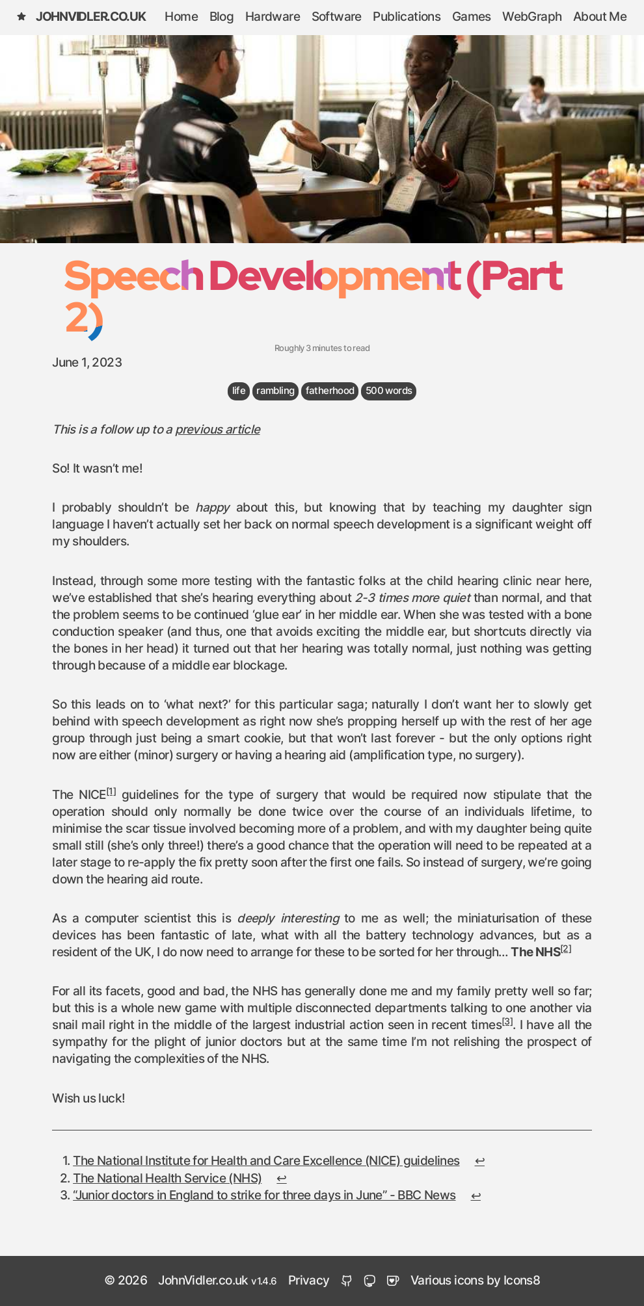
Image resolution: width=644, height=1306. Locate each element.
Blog (221, 17)
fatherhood (330, 391)
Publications (406, 17)
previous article (217, 430)
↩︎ (480, 1161)
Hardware (272, 17)
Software (337, 17)
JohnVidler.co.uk (80, 17)
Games (471, 17)
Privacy (309, 1281)
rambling (275, 391)
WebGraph (531, 17)
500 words (389, 391)
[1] (111, 791)
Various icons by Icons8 (475, 1281)
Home (181, 17)
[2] (565, 949)
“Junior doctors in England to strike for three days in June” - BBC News (264, 1196)
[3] (507, 1021)
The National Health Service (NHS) (167, 1179)
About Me (599, 17)
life (239, 391)
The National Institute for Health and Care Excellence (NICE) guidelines (266, 1161)
